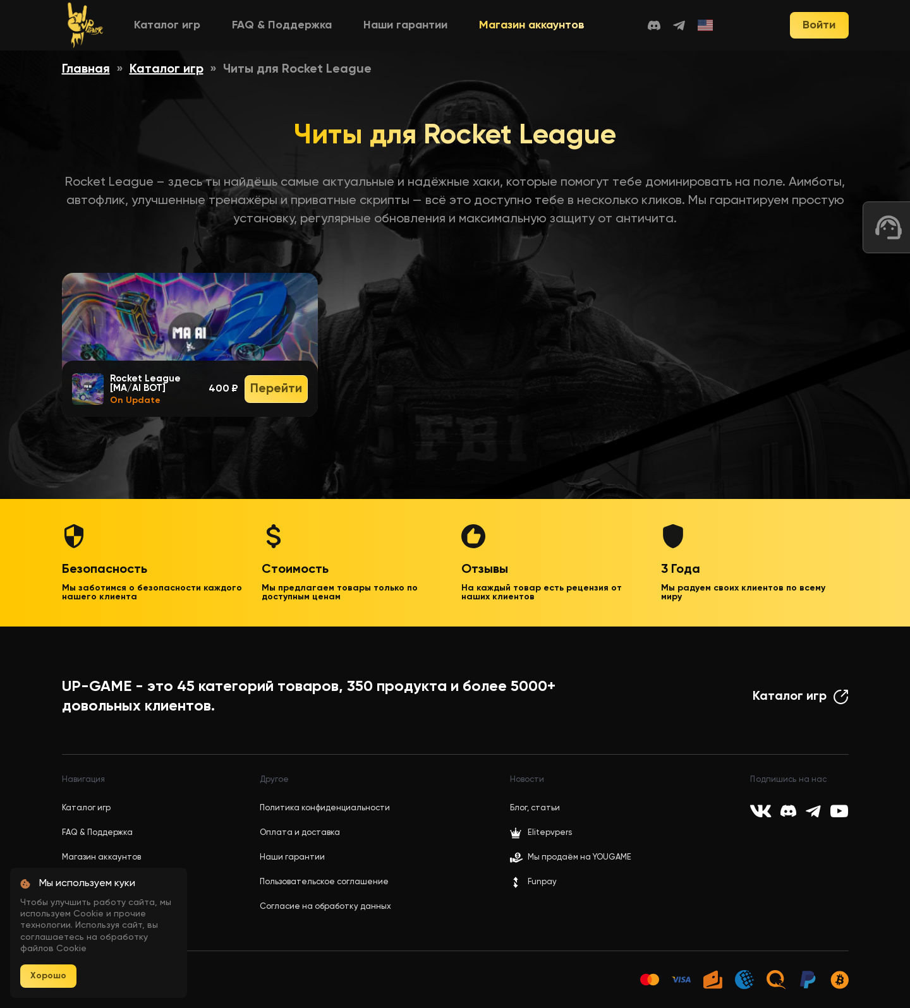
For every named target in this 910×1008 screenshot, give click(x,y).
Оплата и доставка (300, 833)
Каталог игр (167, 25)
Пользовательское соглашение (324, 882)
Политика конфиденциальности (325, 808)
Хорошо (48, 975)
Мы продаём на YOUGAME (579, 857)
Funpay (533, 882)
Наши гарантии (405, 25)
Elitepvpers (541, 833)
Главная (86, 69)
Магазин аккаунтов (532, 25)
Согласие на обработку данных (325, 907)
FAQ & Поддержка (282, 25)
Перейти (276, 389)
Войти (819, 25)
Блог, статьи (535, 808)
